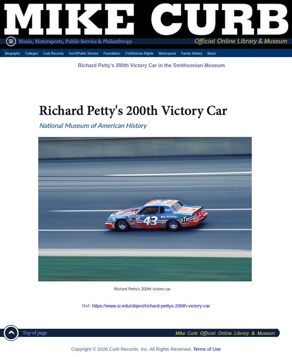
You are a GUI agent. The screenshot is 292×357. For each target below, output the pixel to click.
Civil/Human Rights (139, 53)
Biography (12, 53)
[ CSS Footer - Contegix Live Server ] (146, 355)
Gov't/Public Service (83, 53)
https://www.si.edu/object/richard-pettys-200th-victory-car (151, 305)
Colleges (31, 53)
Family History (191, 53)
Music (211, 53)
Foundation (111, 53)
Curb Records (53, 53)
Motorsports (167, 53)
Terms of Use (207, 349)
